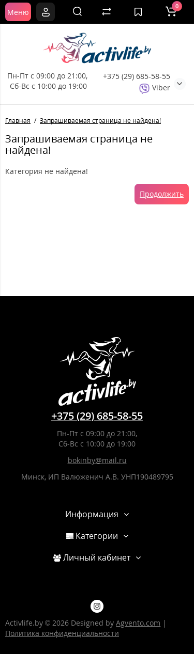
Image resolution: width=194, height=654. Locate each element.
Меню (18, 12)
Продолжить (162, 194)
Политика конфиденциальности (62, 633)
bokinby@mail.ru (97, 460)
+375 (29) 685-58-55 (136, 76)
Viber (154, 87)
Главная (18, 120)
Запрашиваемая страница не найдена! (100, 120)
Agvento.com (138, 623)
